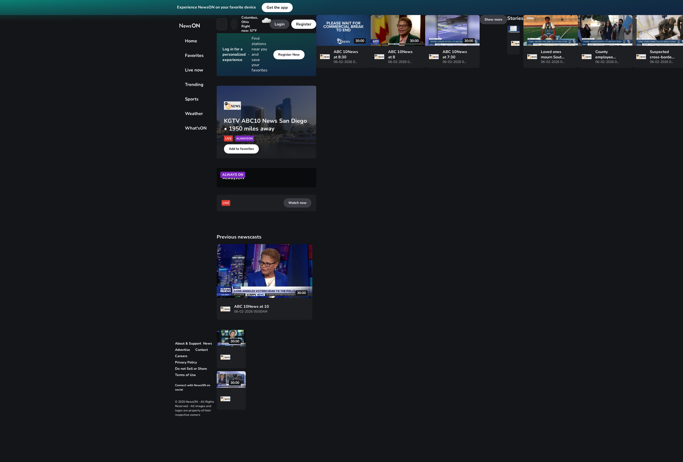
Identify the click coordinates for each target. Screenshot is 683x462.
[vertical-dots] (4, 284)
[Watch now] (12, 300)
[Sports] (4, 121)
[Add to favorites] (15, 254)
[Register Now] (13, 203)
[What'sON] (4, 130)
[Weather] (4, 125)
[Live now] (4, 112)
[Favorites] (4, 108)
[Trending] (4, 116)
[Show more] (12, 415)
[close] (4, 209)
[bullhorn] (4, 141)
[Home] (4, 103)
